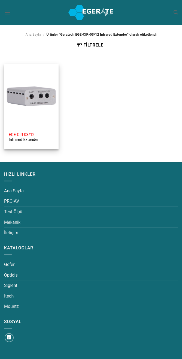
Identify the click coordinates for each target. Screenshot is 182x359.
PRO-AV (11, 201)
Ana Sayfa (33, 34)
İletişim (11, 232)
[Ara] (176, 12)
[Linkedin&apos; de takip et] (9, 337)
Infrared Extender (24, 137)
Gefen (10, 264)
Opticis (11, 275)
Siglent (10, 285)
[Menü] (7, 12)
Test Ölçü (13, 211)
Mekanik (12, 222)
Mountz (11, 306)
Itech (9, 296)
